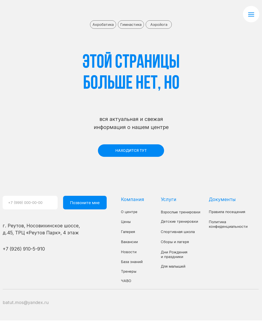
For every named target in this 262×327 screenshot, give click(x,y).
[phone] (30, 202)
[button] (251, 14)
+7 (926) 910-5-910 (24, 249)
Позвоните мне (85, 202)
